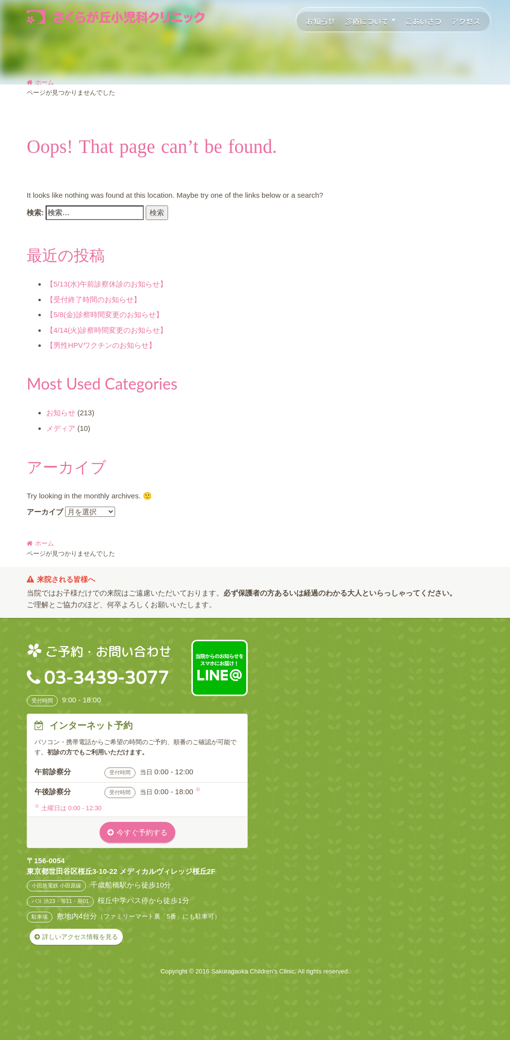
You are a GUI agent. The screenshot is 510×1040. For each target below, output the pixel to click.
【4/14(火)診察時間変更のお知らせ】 (106, 330)
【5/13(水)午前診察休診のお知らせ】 (106, 284)
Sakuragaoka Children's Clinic (253, 971)
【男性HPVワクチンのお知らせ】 (101, 345)
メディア (60, 428)
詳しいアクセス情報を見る (80, 936)
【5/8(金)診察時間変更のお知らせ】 (104, 314)
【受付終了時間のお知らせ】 (93, 299)
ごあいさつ (423, 22)
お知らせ (320, 22)
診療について (370, 22)
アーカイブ (45, 512)
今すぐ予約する (142, 832)
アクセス (465, 22)
